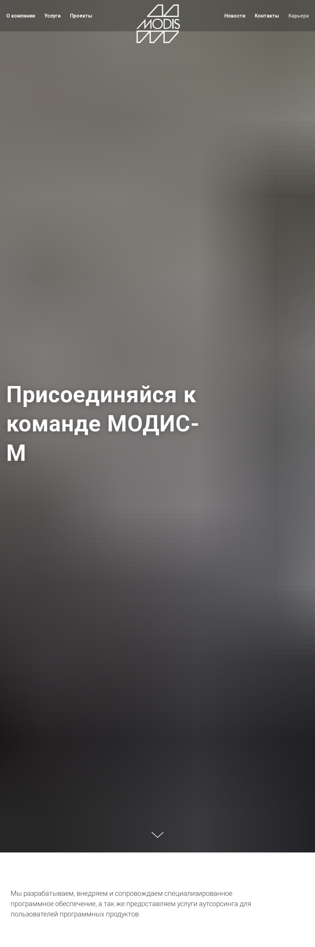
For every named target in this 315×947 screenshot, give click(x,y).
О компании (20, 16)
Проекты (81, 16)
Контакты (267, 16)
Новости (234, 16)
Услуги (52, 16)
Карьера (298, 16)
